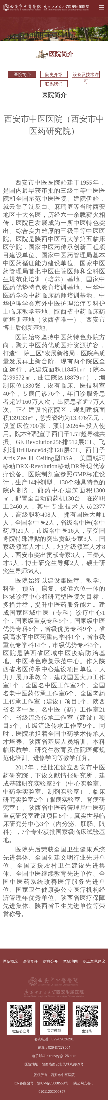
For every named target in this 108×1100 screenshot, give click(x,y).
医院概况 (10, 961)
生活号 (87, 1031)
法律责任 (30, 961)
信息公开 (50, 961)
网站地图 (70, 961)
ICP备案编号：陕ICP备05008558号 (41, 1083)
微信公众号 (21, 1031)
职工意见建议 (94, 961)
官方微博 (54, 1030)
